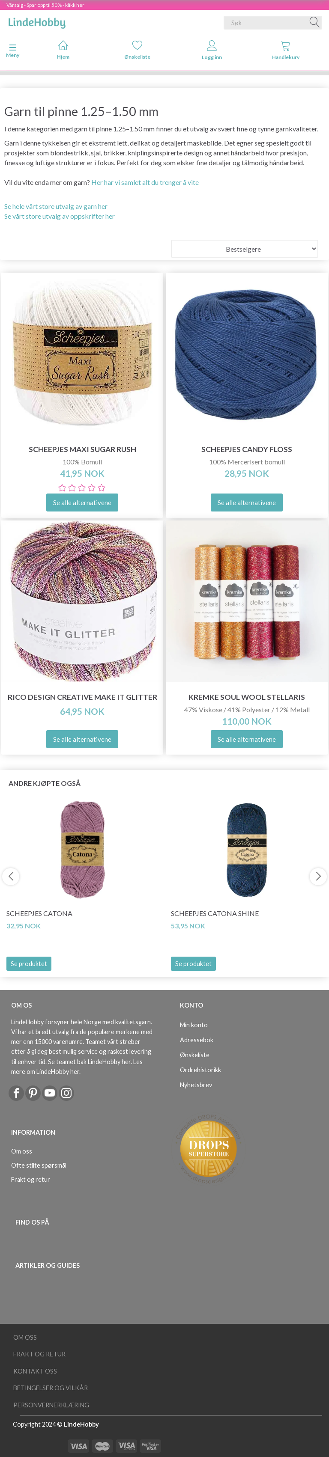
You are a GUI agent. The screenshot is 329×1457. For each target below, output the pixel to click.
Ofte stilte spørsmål (38, 1165)
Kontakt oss (35, 1371)
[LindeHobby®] (37, 21)
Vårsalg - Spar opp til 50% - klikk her (45, 5)
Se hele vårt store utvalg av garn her (56, 206)
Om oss (21, 1151)
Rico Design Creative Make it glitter (82, 697)
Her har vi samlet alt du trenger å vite (145, 182)
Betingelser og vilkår (50, 1388)
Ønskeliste (137, 50)
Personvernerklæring (51, 1405)
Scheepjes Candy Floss (246, 449)
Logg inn (212, 50)
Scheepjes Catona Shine (215, 913)
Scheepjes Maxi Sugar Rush (82, 449)
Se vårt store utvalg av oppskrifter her (59, 216)
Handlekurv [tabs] (285, 50)
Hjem (63, 50)
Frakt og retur (30, 1179)
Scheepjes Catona (39, 913)
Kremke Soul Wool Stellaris (246, 697)
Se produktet (29, 963)
